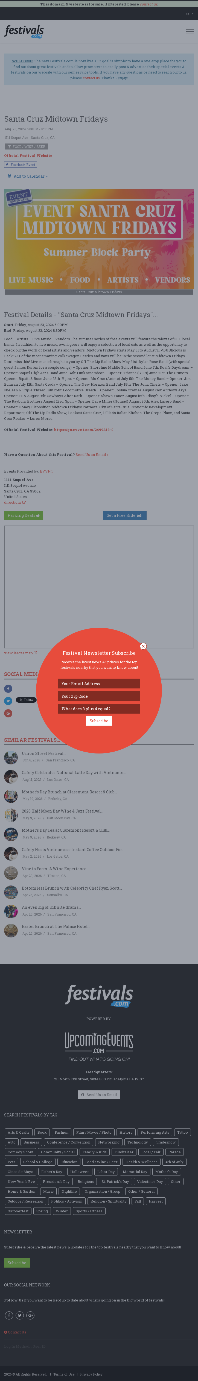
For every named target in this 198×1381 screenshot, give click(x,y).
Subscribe (99, 720)
